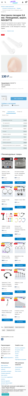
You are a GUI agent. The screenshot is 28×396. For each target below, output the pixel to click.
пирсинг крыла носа (19, 327)
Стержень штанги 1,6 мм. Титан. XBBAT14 (19, 312)
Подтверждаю (5, 394)
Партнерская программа (20, 359)
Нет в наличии (18, 98)
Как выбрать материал (6, 371)
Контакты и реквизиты (20, 347)
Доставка (17, 351)
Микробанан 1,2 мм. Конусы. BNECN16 (7, 311)
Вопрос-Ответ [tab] (5, 115)
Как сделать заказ (19, 349)
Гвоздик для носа (10, 330)
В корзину (7, 182)
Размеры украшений (5, 373)
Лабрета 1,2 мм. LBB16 (19, 283)
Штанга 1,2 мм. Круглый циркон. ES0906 (6, 173)
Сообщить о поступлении (8, 103)
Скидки (16, 355)
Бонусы (17, 357)
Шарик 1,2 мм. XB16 (20, 199)
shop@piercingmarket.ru (8, 357)
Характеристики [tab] (11, 111)
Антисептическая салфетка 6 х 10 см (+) (13, 88)
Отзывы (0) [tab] (19, 111)
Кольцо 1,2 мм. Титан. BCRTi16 (6, 257)
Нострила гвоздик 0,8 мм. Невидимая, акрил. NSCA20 (20, 173)
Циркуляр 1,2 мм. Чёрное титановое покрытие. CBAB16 (7, 284)
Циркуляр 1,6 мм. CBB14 (19, 257)
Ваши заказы (18, 371)
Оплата (17, 353)
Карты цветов (4, 375)
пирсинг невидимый (9, 327)
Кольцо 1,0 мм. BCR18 (6, 200)
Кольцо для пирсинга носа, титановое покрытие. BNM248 (20, 229)
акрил (3, 330)
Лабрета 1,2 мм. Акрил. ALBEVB (6, 227)
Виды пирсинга (4, 365)
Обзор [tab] (3, 111)
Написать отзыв (10, 31)
